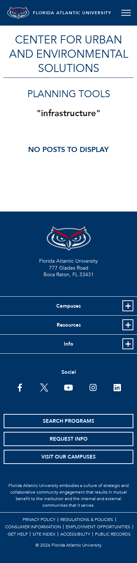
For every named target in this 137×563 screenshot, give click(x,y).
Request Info (69, 438)
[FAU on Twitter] (44, 387)
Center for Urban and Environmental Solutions (68, 54)
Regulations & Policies (86, 519)
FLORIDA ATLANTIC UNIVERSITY (72, 13)
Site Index (44, 534)
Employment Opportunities (98, 527)
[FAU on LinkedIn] (117, 387)
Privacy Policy (39, 519)
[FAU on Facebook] (19, 387)
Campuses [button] (68, 306)
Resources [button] (69, 325)
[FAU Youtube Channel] (68, 387)
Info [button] (68, 344)
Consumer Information (33, 527)
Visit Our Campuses (68, 456)
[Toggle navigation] (125, 13)
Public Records (113, 534)
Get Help (18, 534)
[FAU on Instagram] (93, 387)
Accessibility (75, 534)
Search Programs (68, 421)
